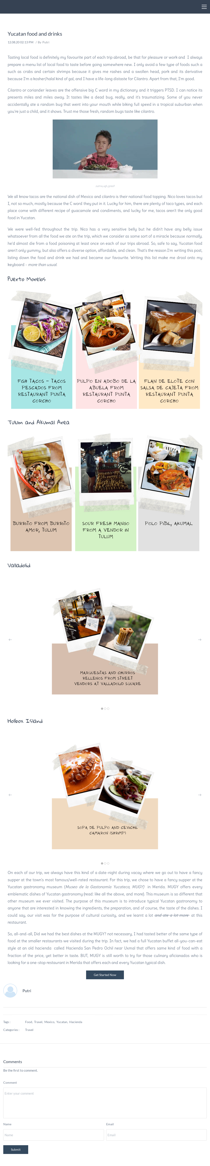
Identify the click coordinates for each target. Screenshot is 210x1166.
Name (7, 1124)
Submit (16, 1149)
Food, (29, 1022)
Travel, (39, 1022)
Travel (29, 1030)
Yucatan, (62, 1022)
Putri (45, 42)
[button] (10, 639)
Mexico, (50, 1022)
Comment (10, 1082)
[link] (105, 292)
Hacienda (75, 1022)
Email (110, 1124)
